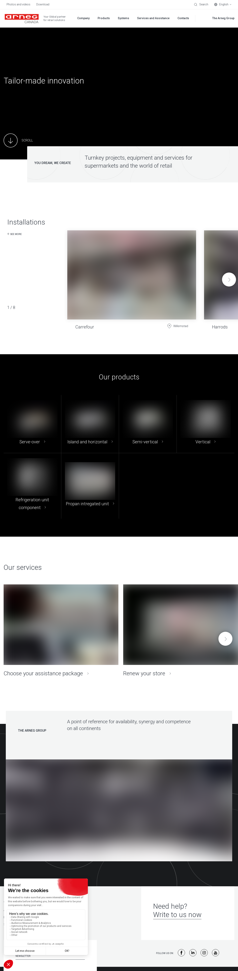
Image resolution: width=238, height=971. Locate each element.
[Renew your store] (180, 630)
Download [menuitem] (42, 4)
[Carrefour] (131, 276)
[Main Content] (18, 140)
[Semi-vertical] (148, 424)
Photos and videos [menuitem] (18, 4)
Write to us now (177, 915)
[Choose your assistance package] (61, 630)
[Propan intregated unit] (90, 486)
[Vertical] (205, 424)
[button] (229, 280)
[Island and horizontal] (90, 424)
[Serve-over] (32, 424)
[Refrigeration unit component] (32, 486)
